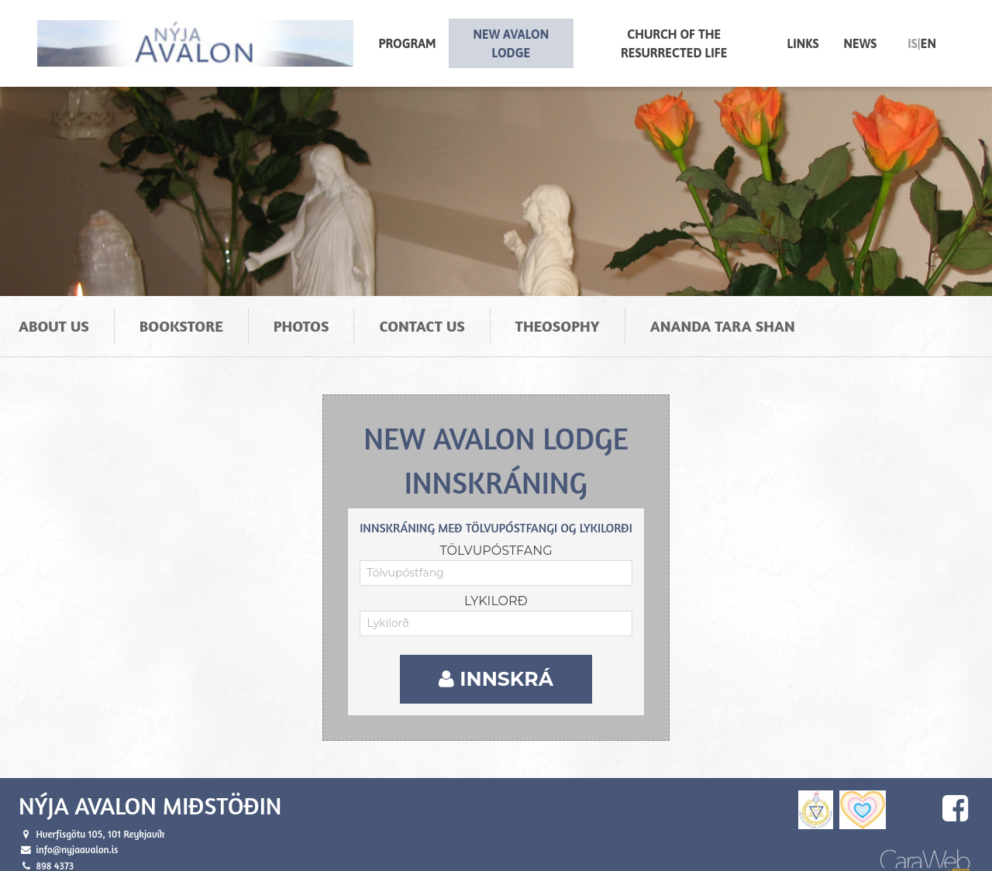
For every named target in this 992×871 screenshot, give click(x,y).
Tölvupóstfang (495, 536)
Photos (301, 312)
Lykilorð (496, 587)
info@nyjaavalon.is (77, 836)
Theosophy (557, 312)
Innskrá (496, 664)
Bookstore (181, 312)
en (928, 43)
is (913, 43)
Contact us (421, 312)
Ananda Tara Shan (722, 312)
